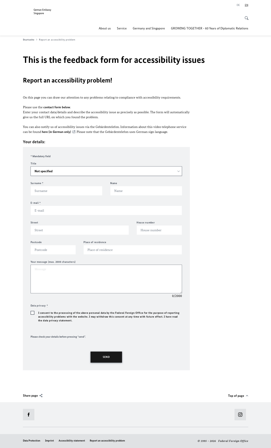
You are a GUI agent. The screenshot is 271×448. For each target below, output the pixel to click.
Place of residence (94, 242)
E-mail (36, 203)
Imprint (49, 440)
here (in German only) (56, 132)
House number (146, 222)
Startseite (30, 39)
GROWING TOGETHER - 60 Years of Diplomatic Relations (209, 28)
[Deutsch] (238, 5)
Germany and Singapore (149, 28)
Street (34, 222)
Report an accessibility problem (107, 440)
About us (105, 28)
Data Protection (31, 440)
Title (34, 163)
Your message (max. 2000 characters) (53, 262)
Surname (37, 183)
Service (122, 28)
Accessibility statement (72, 440)
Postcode (36, 242)
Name (113, 183)
